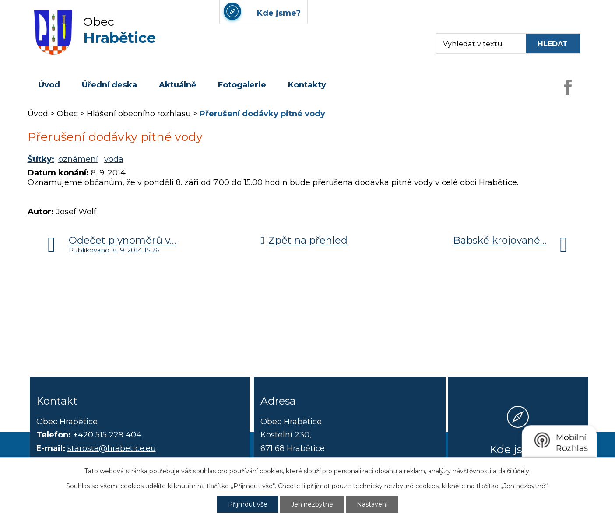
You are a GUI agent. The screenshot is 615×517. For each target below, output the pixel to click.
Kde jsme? (517, 449)
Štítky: (41, 159)
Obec (67, 114)
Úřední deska (109, 85)
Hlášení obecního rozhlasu (139, 114)
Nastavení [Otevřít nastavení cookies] (372, 504)
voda (113, 159)
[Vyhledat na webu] (553, 43)
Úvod (49, 85)
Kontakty (307, 85)
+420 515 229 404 (107, 435)
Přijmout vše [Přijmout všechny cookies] (247, 504)
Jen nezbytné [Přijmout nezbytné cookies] (312, 504)
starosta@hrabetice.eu (111, 448)
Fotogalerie (242, 85)
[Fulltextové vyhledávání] (476, 43)
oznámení (78, 159)
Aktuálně (177, 85)
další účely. (514, 471)
